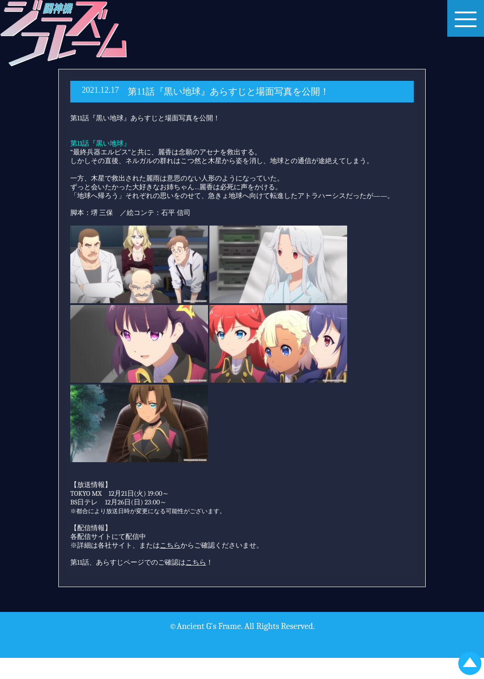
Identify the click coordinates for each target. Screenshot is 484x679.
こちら (196, 562)
